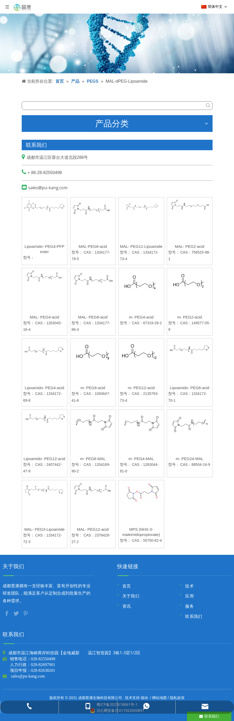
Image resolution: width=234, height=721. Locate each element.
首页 (126, 586)
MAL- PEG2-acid (189, 246)
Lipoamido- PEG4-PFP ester (45, 249)
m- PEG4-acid (141, 317)
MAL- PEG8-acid (93, 317)
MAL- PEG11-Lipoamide (141, 246)
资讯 (126, 606)
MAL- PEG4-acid (44, 317)
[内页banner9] (117, 36)
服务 (189, 606)
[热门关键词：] (208, 106)
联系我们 (193, 616)
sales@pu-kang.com (47, 188)
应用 (189, 596)
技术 (189, 586)
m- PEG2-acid (189, 317)
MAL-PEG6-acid (93, 246)
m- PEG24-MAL (189, 458)
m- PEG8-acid (93, 387)
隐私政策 (177, 697)
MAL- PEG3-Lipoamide (44, 529)
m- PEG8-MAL (93, 458)
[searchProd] (113, 106)
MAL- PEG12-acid (93, 529)
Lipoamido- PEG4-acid (44, 387)
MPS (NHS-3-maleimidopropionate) (141, 532)
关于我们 (131, 596)
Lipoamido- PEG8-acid (189, 387)
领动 (144, 697)
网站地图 (159, 697)
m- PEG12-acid (141, 387)
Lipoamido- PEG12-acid (44, 458)
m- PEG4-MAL (141, 458)
